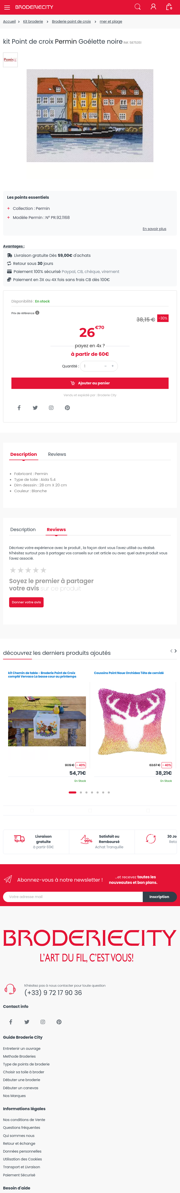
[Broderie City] (34, 7)
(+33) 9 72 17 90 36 (53, 992)
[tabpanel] (47, 725)
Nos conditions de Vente (24, 1119)
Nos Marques (14, 1095)
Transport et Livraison (21, 1167)
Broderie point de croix (71, 21)
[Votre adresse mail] (73, 897)
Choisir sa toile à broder (23, 1072)
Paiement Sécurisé (19, 1175)
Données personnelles (22, 1151)
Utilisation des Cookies (22, 1159)
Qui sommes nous (18, 1135)
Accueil (9, 21)
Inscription (159, 896)
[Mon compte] (153, 7)
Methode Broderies (19, 1056)
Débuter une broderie (21, 1079)
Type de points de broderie (26, 1064)
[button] (137, 7)
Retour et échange (19, 1143)
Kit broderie (33, 21)
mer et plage (111, 21)
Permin (66, 41)
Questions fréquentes (21, 1127)
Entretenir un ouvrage (22, 1048)
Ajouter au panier (90, 383)
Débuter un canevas (20, 1087)
